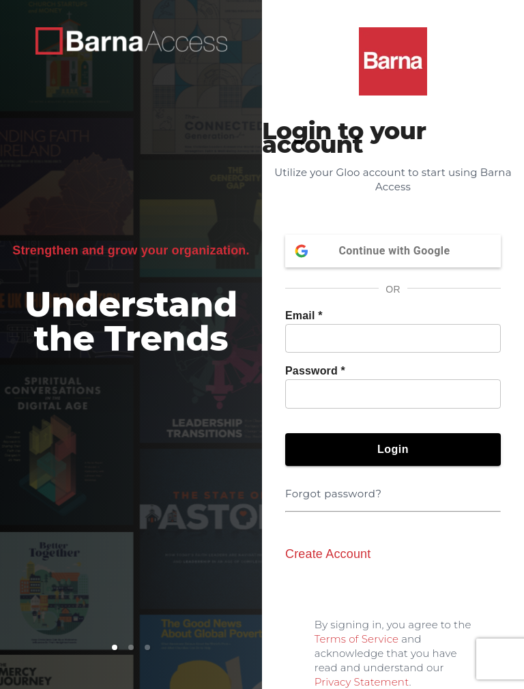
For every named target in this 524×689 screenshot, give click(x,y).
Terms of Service (356, 638)
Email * (304, 315)
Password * (315, 371)
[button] (114, 647)
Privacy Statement (362, 681)
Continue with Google (393, 251)
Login (393, 449)
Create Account (327, 554)
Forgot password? (336, 485)
